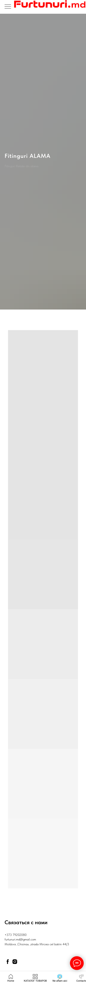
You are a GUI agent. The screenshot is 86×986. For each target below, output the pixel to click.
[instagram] (15, 961)
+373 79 (10, 935)
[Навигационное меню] (8, 7)
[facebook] (8, 961)
